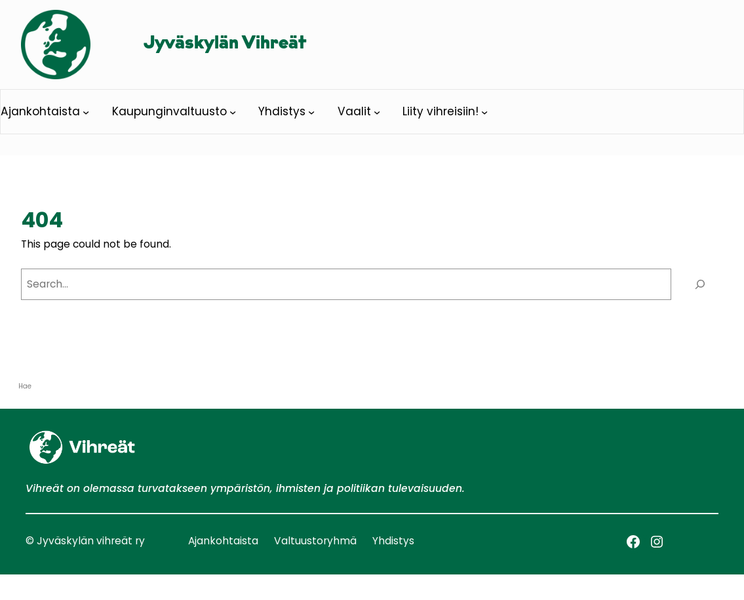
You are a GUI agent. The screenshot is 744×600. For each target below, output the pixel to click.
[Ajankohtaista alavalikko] (86, 112)
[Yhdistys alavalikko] (311, 112)
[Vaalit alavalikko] (377, 112)
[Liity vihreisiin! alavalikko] (484, 112)
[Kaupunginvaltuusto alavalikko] (232, 112)
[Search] (700, 285)
